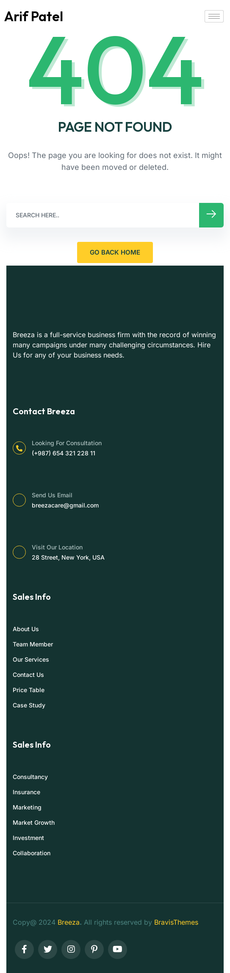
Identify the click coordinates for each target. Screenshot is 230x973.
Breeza (69, 922)
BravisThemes (176, 922)
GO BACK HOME (115, 252)
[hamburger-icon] (214, 16)
